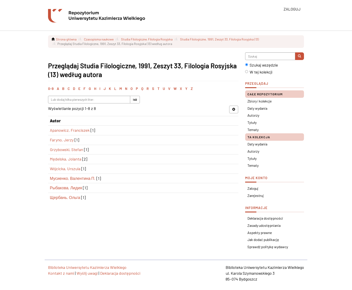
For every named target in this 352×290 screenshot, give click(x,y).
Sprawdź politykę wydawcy (267, 247)
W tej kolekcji (258, 71)
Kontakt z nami (61, 273)
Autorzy (253, 115)
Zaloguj (252, 188)
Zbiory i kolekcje (259, 101)
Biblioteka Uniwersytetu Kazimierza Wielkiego (87, 267)
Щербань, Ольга (65, 197)
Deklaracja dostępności (265, 218)
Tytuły (252, 122)
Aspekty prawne (259, 232)
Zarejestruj (255, 195)
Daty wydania (257, 108)
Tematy (253, 129)
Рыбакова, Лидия (66, 187)
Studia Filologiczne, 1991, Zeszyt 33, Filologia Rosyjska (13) (219, 39)
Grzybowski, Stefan (66, 149)
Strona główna (66, 39)
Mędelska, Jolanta (65, 158)
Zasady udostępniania (264, 225)
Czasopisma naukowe (99, 39)
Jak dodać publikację (263, 239)
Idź (135, 99)
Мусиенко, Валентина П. (72, 178)
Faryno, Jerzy (62, 139)
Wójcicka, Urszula (65, 168)
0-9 (51, 88)
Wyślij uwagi (87, 273)
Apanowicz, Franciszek (70, 130)
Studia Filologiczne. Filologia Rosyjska (147, 39)
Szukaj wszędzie (261, 64)
